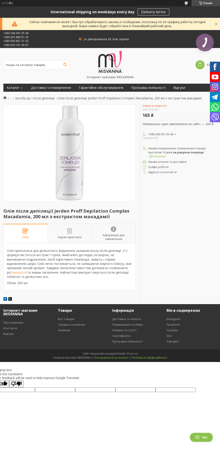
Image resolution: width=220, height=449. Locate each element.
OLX (169, 336)
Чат (201, 437)
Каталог (13, 87)
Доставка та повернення (51, 87)
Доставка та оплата (126, 319)
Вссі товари (66, 319)
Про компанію (13, 322)
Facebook (173, 325)
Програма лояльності (148, 87)
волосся (20, 272)
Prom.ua (132, 353)
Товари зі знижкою (71, 325)
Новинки (64, 330)
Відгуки (179, 87)
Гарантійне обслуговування (101, 87)
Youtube (172, 330)
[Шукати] (64, 64)
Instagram (173, 319)
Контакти (10, 328)
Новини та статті (124, 330)
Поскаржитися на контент (111, 358)
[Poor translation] (16, 384)
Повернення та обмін (127, 325)
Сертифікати (17, 95)
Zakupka (173, 341)
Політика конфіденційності (149, 358)
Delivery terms (153, 11)
